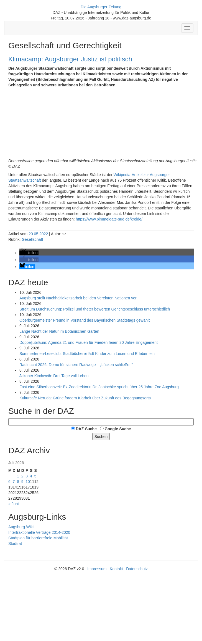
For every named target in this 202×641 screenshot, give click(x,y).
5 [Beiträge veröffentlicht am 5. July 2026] (35, 476)
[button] (29, 253)
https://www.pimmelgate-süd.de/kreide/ (110, 219)
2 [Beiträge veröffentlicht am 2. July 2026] (22, 476)
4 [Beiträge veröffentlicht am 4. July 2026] (31, 476)
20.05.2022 (39, 234)
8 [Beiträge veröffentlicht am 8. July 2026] (18, 481)
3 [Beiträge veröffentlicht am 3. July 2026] (26, 476)
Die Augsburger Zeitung (101, 7)
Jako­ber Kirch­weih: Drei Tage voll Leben (54, 376)
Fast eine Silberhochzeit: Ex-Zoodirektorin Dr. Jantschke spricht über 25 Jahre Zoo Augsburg (99, 387)
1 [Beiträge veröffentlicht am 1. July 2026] (18, 476)
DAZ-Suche (86, 429)
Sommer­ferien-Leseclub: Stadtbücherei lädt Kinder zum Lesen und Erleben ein (87, 353)
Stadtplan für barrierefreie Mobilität (38, 538)
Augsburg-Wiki (21, 527)
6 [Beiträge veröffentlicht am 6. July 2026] (9, 481)
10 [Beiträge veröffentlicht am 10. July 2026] (27, 481)
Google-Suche (118, 429)
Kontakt (116, 569)
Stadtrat (15, 543)
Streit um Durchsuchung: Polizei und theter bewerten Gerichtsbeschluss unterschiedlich (94, 309)
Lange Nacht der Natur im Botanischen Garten (59, 331)
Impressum (96, 569)
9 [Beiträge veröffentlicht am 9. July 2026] (22, 481)
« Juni (13, 504)
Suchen (101, 436)
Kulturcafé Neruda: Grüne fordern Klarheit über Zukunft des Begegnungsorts (85, 398)
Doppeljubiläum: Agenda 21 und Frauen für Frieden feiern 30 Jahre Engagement (88, 342)
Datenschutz (137, 569)
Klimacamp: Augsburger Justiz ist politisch (70, 59)
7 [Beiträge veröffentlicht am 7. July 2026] (14, 481)
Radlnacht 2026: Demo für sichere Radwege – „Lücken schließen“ (76, 364)
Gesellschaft (32, 239)
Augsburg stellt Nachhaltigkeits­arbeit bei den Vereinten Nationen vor (78, 298)
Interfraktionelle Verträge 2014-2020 (39, 532)
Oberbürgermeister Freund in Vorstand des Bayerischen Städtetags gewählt (84, 320)
